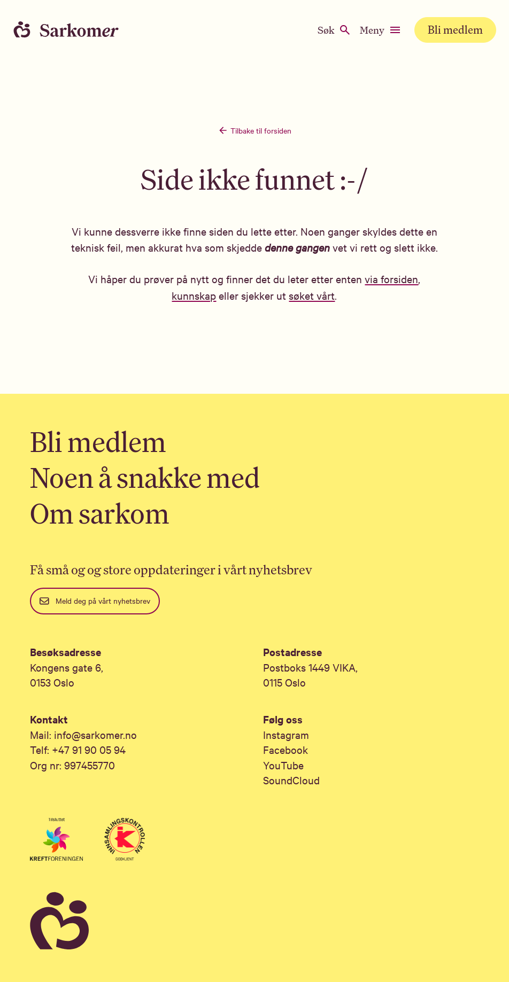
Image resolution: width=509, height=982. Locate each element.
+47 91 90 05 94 (89, 749)
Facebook (285, 749)
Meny (381, 30)
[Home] (75, 30)
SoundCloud (291, 779)
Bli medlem (455, 29)
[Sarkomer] (254, 921)
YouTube (283, 764)
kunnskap (194, 295)
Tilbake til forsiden (254, 130)
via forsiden (391, 278)
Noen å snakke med (145, 477)
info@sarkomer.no (95, 734)
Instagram (286, 734)
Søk (334, 30)
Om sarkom (99, 513)
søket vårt (312, 295)
